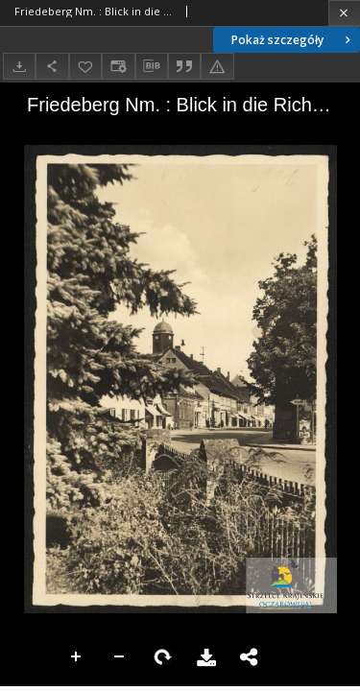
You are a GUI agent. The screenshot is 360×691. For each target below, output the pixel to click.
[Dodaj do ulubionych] (85, 66)
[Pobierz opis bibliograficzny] (151, 66)
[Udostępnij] (52, 66)
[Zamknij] (344, 13)
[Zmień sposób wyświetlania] (118, 66)
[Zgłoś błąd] (217, 66)
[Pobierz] (19, 66)
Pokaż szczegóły (292, 40)
